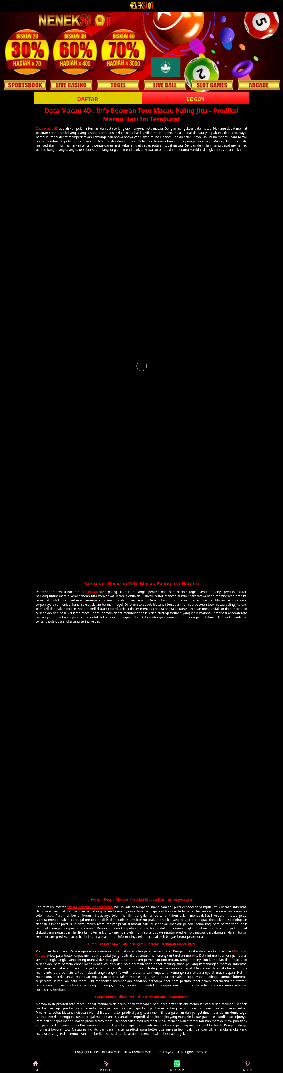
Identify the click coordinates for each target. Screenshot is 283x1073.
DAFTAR (87, 99)
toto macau (89, 592)
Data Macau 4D (47, 128)
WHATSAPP (177, 1066)
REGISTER (106, 1066)
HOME (35, 1066)
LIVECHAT (248, 1066)
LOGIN (195, 99)
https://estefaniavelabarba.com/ (90, 907)
